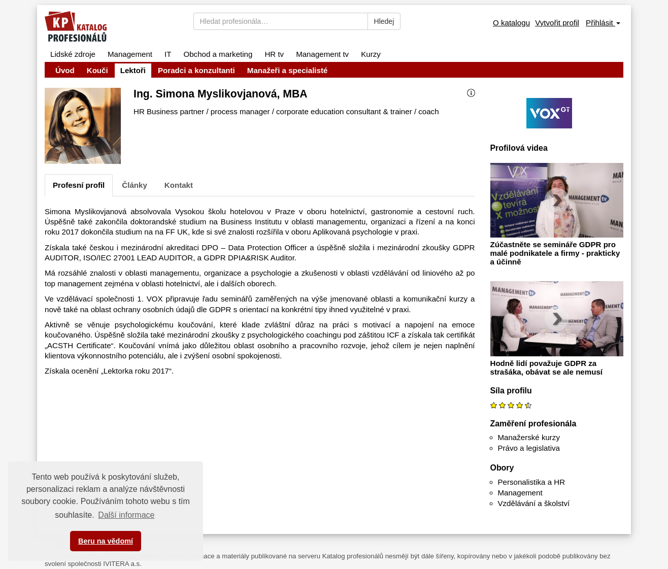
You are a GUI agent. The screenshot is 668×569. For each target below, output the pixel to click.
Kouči (97, 70)
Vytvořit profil (557, 22)
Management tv (322, 54)
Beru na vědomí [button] (105, 541)
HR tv (274, 54)
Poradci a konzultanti (196, 70)
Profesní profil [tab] (79, 185)
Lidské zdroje (72, 54)
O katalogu (511, 22)
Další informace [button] (126, 515)
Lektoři (133, 70)
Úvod (65, 70)
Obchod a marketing (217, 54)
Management (130, 54)
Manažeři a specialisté (287, 70)
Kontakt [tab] (178, 185)
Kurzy (371, 54)
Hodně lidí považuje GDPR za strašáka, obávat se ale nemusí (546, 367)
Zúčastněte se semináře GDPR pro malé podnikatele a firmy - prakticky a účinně (555, 253)
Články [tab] (134, 185)
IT (167, 54)
